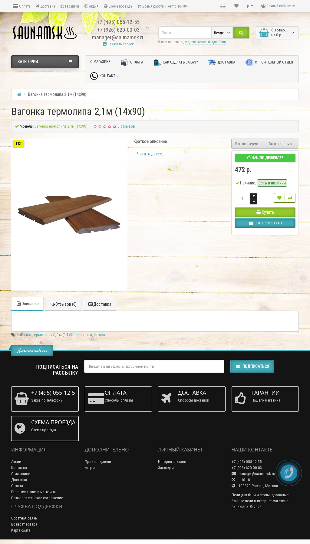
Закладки (166, 467)
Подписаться (252, 366)
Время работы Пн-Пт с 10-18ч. (163, 6)
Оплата (22, 6)
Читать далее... (151, 154)
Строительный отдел (269, 62)
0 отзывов (126, 126)
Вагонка (85, 334)
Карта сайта (20, 530)
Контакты (104, 76)
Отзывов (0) (63, 304)
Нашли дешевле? (265, 157)
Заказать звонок (118, 44)
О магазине (100, 61)
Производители (98, 461)
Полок (99, 334)
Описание (27, 303)
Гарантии (70, 6)
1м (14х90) (66, 334)
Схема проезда (118, 6)
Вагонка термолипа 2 (36, 334)
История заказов (172, 461)
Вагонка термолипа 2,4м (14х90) (284, 144)
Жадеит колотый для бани (205, 42)
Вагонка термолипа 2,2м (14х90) (250, 144)
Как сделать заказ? (175, 62)
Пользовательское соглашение (37, 497)
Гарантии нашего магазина (33, 491)
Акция (91, 6)
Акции (16, 461)
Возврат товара (24, 524)
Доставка (45, 6)
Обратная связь (24, 518)
